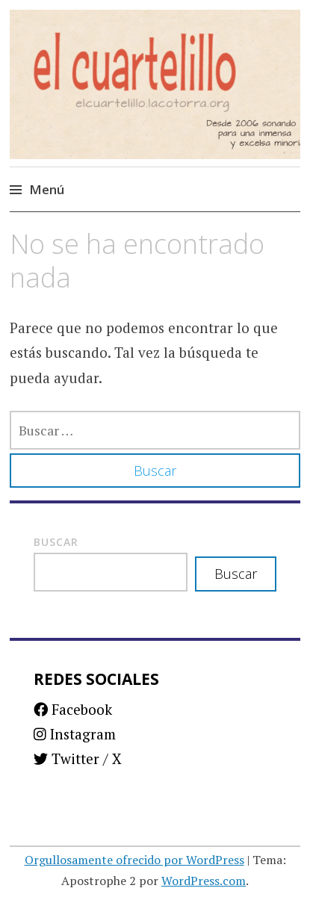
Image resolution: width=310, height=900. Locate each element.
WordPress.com (203, 880)
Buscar (56, 542)
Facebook (73, 709)
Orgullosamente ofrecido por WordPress (134, 859)
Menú (46, 189)
